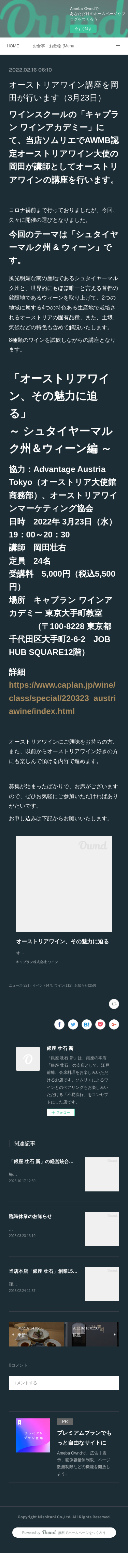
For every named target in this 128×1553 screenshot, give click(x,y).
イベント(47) (42, 992)
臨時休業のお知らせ (30, 1223)
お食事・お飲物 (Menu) (53, 46)
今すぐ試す (83, 29)
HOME (13, 46)
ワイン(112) (63, 992)
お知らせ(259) (85, 992)
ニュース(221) (19, 992)
